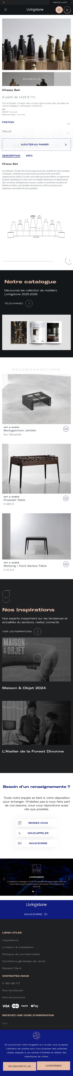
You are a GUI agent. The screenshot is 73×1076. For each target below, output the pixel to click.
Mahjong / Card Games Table (25, 566)
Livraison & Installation (18, 947)
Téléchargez (13, 303)
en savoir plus (20, 1066)
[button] (33, 891)
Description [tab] (11, 155)
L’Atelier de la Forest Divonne (33, 751)
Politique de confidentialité (21, 954)
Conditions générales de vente (23, 961)
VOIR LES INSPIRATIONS (17, 631)
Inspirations (10, 940)
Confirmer (53, 1065)
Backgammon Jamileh (20, 430)
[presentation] (69, 260)
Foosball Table (14, 500)
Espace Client (60, 2)
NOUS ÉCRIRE (36, 914)
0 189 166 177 (11, 983)
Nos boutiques (12, 990)
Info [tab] (29, 155)
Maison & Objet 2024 (24, 688)
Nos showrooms (13, 997)
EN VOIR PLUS (32, 79)
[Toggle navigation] (5, 9)
